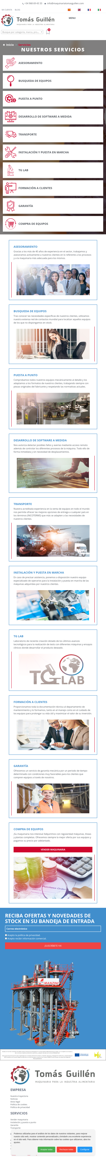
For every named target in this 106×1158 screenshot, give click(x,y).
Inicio (8, 45)
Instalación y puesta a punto (23, 1122)
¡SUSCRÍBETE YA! (52, 945)
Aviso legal (15, 1101)
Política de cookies (19, 1104)
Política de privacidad (20, 1107)
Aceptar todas (46, 1149)
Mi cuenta (7, 9)
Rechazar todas (66, 1149)
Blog (17, 9)
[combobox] (22, 32)
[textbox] (22, 32)
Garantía (14, 1125)
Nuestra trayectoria (19, 1096)
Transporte (16, 1128)
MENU (72, 18)
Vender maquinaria (53, 849)
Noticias (14, 1099)
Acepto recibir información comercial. (25, 938)
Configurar (84, 1149)
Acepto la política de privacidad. (22, 935)
